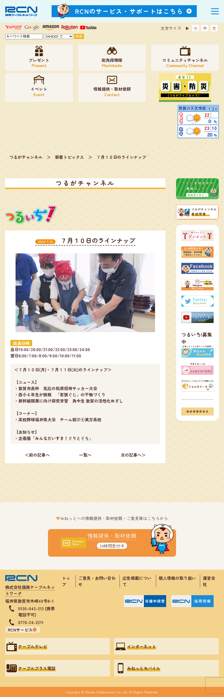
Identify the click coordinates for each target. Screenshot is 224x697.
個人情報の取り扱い (179, 578)
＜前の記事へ (37, 455)
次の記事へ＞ (133, 455)
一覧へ (85, 455)
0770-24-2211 (31, 622)
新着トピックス (69, 157)
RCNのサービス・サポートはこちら (129, 11)
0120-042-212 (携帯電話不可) (36, 611)
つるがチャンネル (26, 157)
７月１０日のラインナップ (121, 157)
